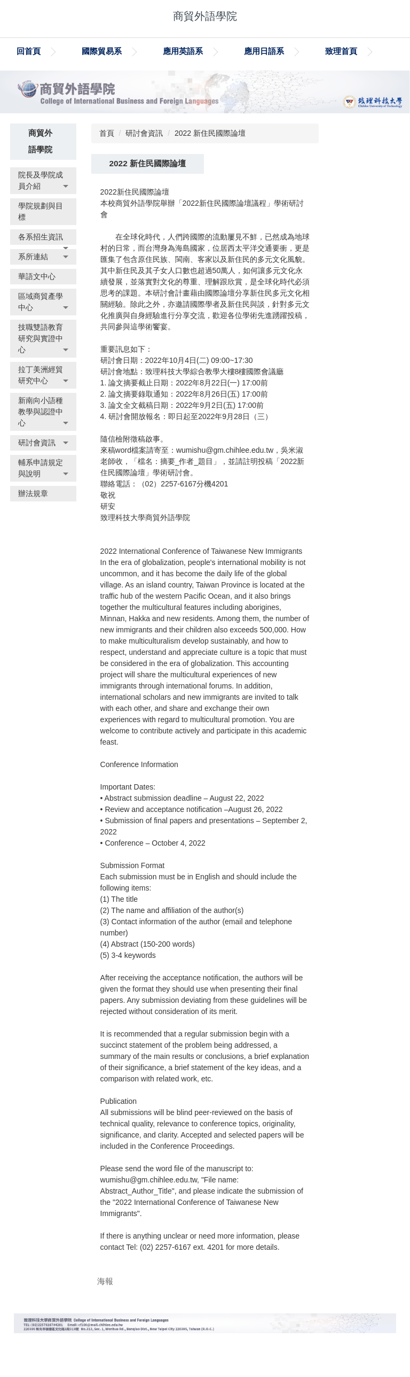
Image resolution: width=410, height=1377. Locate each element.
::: (21, 51)
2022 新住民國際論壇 (210, 160)
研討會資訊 (144, 160)
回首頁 (78, 51)
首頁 (106, 160)
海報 (105, 1307)
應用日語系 (313, 51)
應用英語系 (232, 51)
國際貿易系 (151, 51)
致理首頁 (33, 78)
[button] (43, 208)
